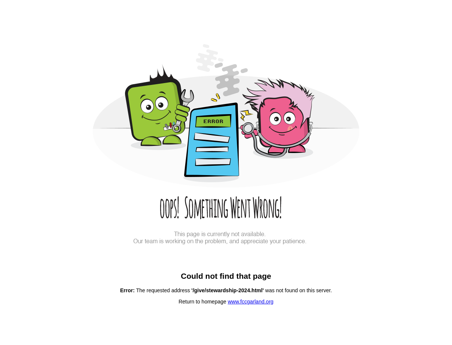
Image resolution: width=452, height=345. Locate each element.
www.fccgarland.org (251, 302)
